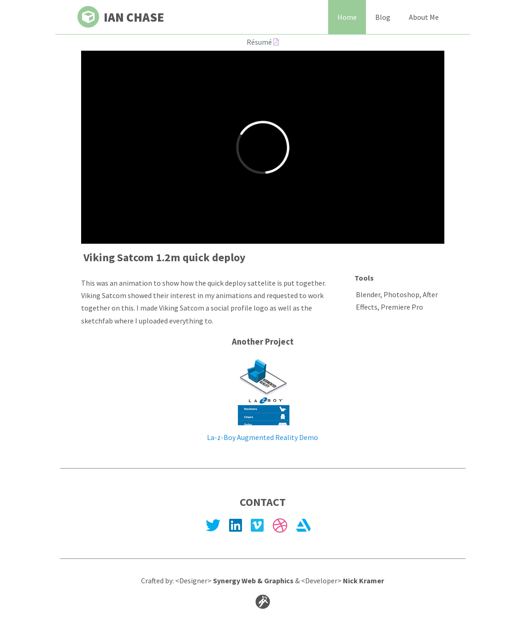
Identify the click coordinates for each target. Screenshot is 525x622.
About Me (424, 17)
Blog (382, 17)
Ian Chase (120, 17)
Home (347, 17)
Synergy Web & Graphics (253, 580)
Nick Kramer (363, 580)
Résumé (263, 42)
